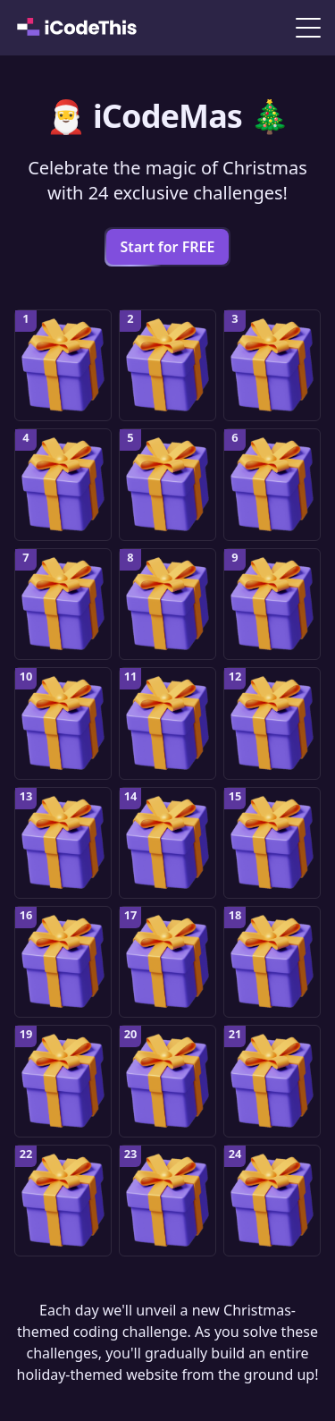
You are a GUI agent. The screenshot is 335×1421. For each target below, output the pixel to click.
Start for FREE (168, 247)
